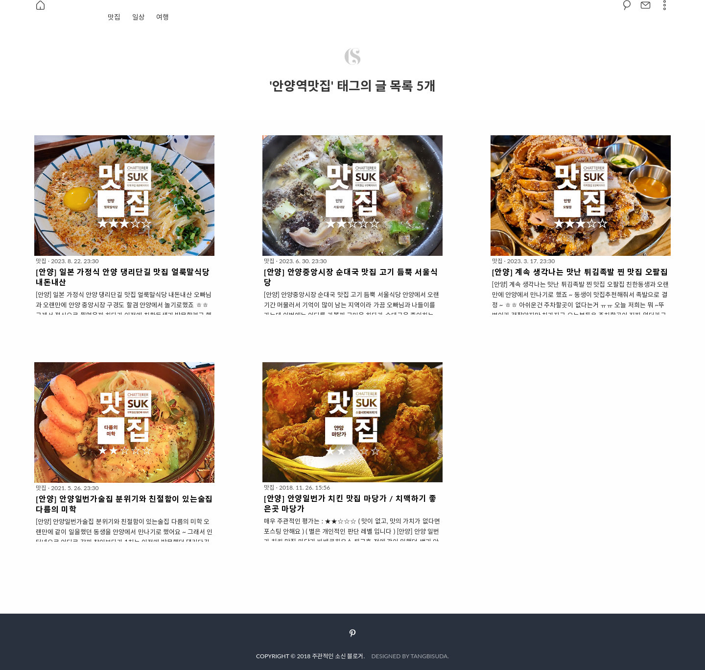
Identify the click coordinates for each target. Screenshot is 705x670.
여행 (162, 17)
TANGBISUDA (429, 656)
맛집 (114, 17)
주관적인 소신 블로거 (337, 656)
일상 (138, 17)
